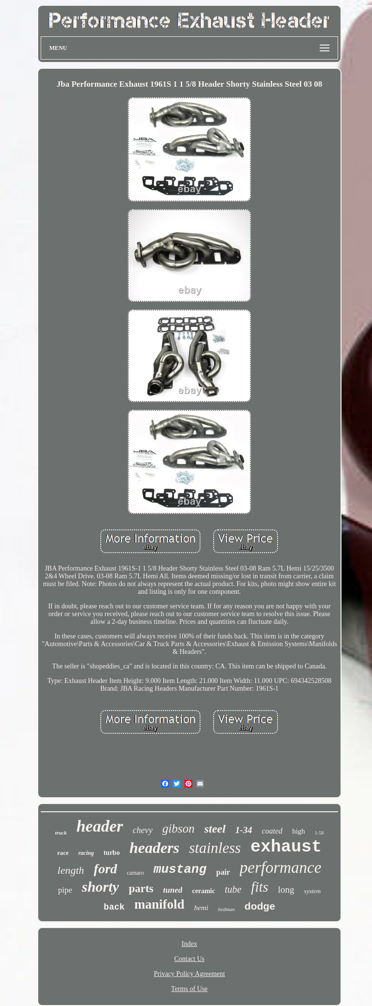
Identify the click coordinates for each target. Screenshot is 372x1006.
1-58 (319, 833)
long (286, 889)
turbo (112, 852)
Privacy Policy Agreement (189, 973)
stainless (215, 847)
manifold (159, 904)
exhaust (286, 847)
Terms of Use (189, 988)
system (312, 891)
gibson (178, 828)
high (298, 831)
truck (61, 833)
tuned (173, 890)
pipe (65, 890)
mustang (180, 869)
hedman (226, 909)
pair (223, 872)
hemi (201, 908)
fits (259, 887)
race (63, 852)
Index (189, 943)
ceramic (203, 891)
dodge (260, 906)
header (100, 826)
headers (154, 847)
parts (141, 888)
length (71, 870)
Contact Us (189, 958)
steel (215, 828)
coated (272, 831)
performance (281, 867)
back (114, 907)
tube (233, 889)
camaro (135, 872)
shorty (100, 887)
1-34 (243, 830)
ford (105, 868)
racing (86, 853)
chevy (143, 830)
